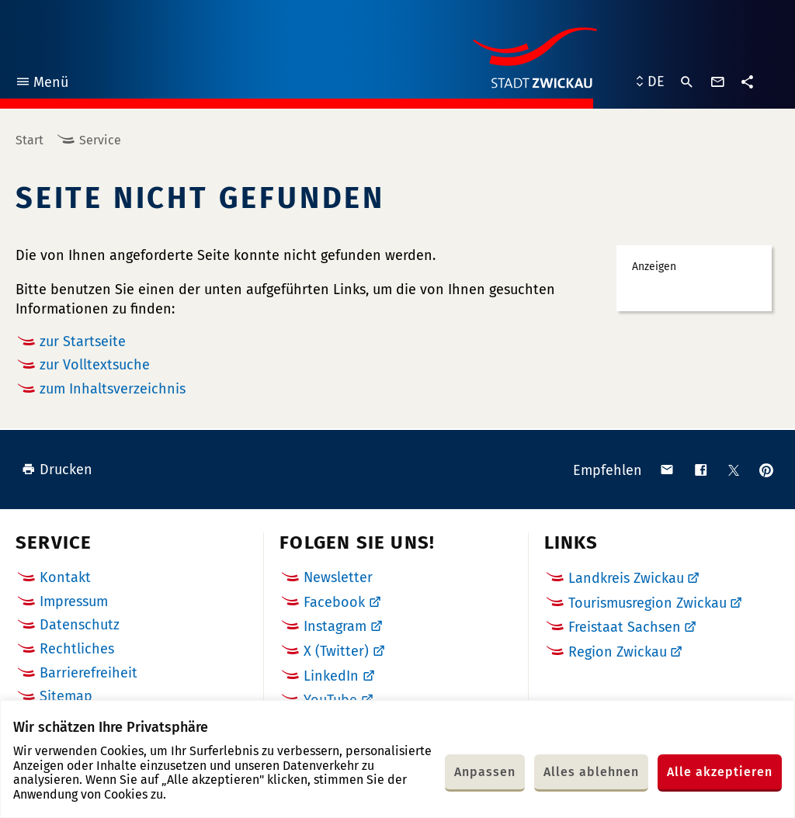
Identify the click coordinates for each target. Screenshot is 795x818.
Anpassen (485, 771)
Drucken (57, 469)
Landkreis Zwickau (626, 578)
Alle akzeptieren (719, 771)
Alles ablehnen (591, 771)
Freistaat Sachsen (624, 627)
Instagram (335, 626)
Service (100, 140)
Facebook (334, 602)
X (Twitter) (336, 651)
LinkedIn (331, 676)
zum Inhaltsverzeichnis (113, 388)
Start (29, 140)
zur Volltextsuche (95, 364)
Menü (41, 84)
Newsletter (338, 577)
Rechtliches (77, 648)
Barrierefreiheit (88, 672)
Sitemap (66, 696)
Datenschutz (80, 624)
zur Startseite (83, 341)
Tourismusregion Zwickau (647, 603)
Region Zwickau (617, 651)
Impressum (74, 601)
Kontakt (65, 577)
